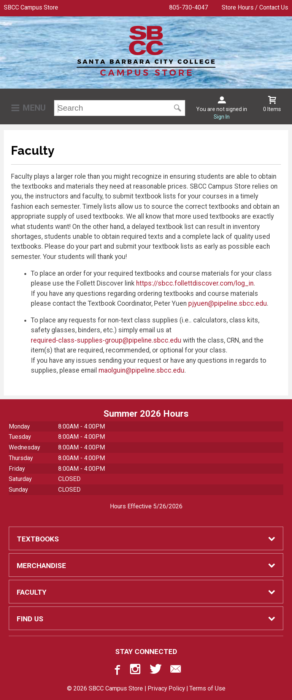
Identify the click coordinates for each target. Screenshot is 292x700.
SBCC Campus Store (31, 7)
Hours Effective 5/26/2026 (146, 506)
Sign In (222, 117)
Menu (34, 108)
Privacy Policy (166, 688)
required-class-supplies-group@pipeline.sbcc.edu (106, 340)
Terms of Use (207, 688)
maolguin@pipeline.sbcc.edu (141, 370)
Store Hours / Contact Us (255, 7)
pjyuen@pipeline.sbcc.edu (227, 303)
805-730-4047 (188, 7)
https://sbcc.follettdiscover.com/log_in (195, 283)
